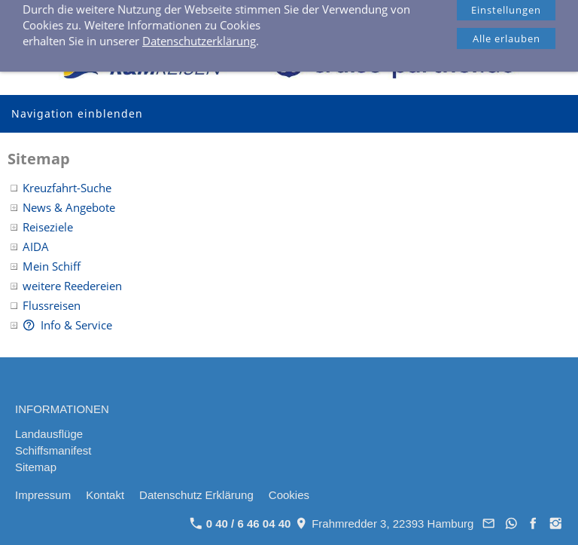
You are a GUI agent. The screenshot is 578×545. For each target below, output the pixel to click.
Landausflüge (49, 433)
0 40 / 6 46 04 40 (230, 15)
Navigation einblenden (77, 113)
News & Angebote (69, 207)
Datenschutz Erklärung (196, 494)
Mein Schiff (52, 266)
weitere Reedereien (72, 285)
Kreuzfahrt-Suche (67, 187)
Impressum (43, 494)
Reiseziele (48, 226)
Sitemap (35, 467)
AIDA (36, 246)
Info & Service (67, 324)
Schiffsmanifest (53, 450)
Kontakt (105, 494)
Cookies (289, 494)
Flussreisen (52, 305)
